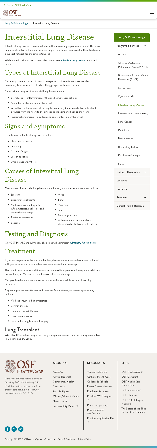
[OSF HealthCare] (131, 372)
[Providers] (132, 189)
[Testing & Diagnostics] (132, 172)
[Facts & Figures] (61, 391)
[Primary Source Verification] (95, 411)
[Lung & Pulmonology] (132, 37)
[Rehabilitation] (132, 138)
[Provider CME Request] (99, 398)
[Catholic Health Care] (99, 377)
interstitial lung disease (73, 60)
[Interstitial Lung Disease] (132, 104)
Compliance (49, 439)
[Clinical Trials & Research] (132, 206)
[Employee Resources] (98, 391)
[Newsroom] (60, 401)
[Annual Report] (62, 377)
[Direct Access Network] (99, 386)
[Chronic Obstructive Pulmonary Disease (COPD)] (132, 64)
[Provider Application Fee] (100, 420)
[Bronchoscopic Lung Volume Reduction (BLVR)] (132, 77)
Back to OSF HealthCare (19, 5)
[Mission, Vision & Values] (66, 396)
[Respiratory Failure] (132, 147)
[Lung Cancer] (132, 121)
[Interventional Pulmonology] (132, 113)
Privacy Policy (84, 439)
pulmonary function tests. (83, 243)
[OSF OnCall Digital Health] (132, 402)
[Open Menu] (152, 13)
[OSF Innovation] (131, 390)
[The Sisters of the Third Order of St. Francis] (133, 410)
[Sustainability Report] (65, 406)
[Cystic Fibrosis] (132, 96)
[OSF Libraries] (129, 395)
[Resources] (132, 197)
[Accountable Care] (97, 372)
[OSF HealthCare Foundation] (130, 383)
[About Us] (58, 372)
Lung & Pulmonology (18, 23)
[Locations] (132, 180)
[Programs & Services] (132, 46)
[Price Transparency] (97, 405)
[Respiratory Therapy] (132, 155)
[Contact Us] (59, 386)
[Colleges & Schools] (97, 381)
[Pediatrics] (132, 130)
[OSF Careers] (129, 377)
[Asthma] (132, 54)
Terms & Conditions (67, 439)
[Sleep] (132, 164)
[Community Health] (63, 381)
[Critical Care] (132, 88)
